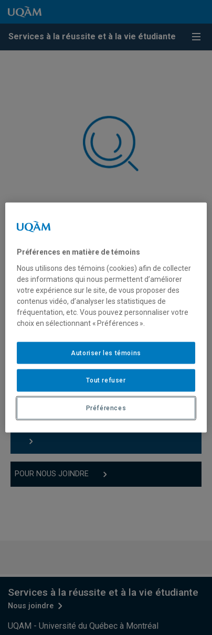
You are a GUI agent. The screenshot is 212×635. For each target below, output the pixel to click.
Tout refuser (105, 380)
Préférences (106, 408)
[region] (106, 318)
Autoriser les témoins (106, 352)
